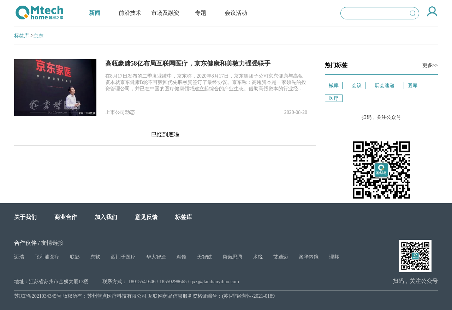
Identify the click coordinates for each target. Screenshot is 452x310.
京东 (38, 35)
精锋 (181, 257)
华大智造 (156, 257)
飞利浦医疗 (47, 257)
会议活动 (236, 13)
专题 (200, 13)
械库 (334, 85)
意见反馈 (146, 217)
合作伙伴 (25, 243)
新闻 (94, 13)
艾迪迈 (280, 257)
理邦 (334, 257)
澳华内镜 (309, 257)
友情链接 (52, 243)
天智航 (204, 257)
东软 (95, 257)
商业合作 (65, 217)
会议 (357, 85)
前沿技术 (130, 13)
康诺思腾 (232, 257)
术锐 (258, 257)
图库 (412, 85)
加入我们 (106, 217)
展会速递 (384, 85)
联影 (75, 257)
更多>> (430, 65)
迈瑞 (19, 257)
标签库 (21, 35)
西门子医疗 (123, 257)
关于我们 (25, 217)
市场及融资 (165, 13)
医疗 (334, 98)
